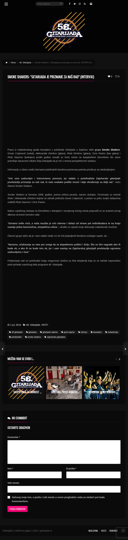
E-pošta (71, 472)
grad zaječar (68, 332)
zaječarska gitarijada (54, 337)
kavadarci (96, 332)
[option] (26, 382)
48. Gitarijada (33, 324)
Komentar (14, 437)
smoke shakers (33, 337)
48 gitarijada (15, 332)
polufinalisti (15, 337)
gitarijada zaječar (49, 332)
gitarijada (31, 332)
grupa (107, 149)
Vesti (103, 534)
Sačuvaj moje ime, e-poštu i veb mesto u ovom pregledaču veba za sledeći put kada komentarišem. (58, 503)
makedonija (111, 332)
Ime (10, 472)
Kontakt (114, 534)
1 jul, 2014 (15, 324)
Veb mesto (13, 487)
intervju (82, 332)
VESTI (44, 324)
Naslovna (93, 534)
